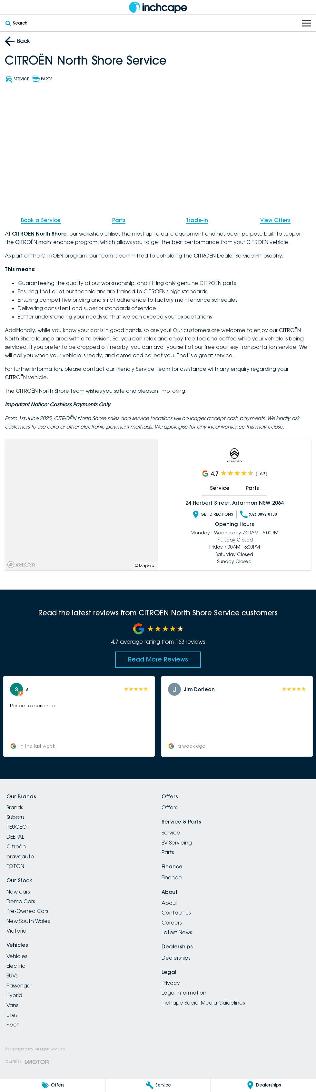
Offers (169, 807)
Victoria (16, 930)
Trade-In (197, 220)
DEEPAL (15, 837)
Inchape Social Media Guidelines (203, 1002)
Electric (15, 966)
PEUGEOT (18, 827)
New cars (18, 891)
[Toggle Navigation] (306, 23)
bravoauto (20, 856)
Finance (172, 877)
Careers (172, 922)
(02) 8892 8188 (258, 514)
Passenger (19, 985)
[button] (79, 716)
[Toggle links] (27, 1062)
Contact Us (176, 912)
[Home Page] (158, 7)
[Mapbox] (22, 564)
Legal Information (184, 992)
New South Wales (28, 921)
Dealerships (176, 958)
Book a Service (41, 220)
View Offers (275, 220)
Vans (12, 1005)
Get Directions (212, 514)
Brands (14, 807)
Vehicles (16, 956)
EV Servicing (177, 842)
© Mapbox (144, 565)
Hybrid (14, 995)
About (170, 903)
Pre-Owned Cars (27, 911)
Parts (118, 220)
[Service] (158, 1085)
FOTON (15, 866)
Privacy (171, 983)
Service (220, 488)
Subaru (15, 817)
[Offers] (52, 1085)
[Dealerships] (263, 1085)
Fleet (12, 1024)
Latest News (177, 932)
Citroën (16, 846)
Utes (11, 1015)
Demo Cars (20, 901)
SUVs (11, 975)
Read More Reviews (158, 659)
